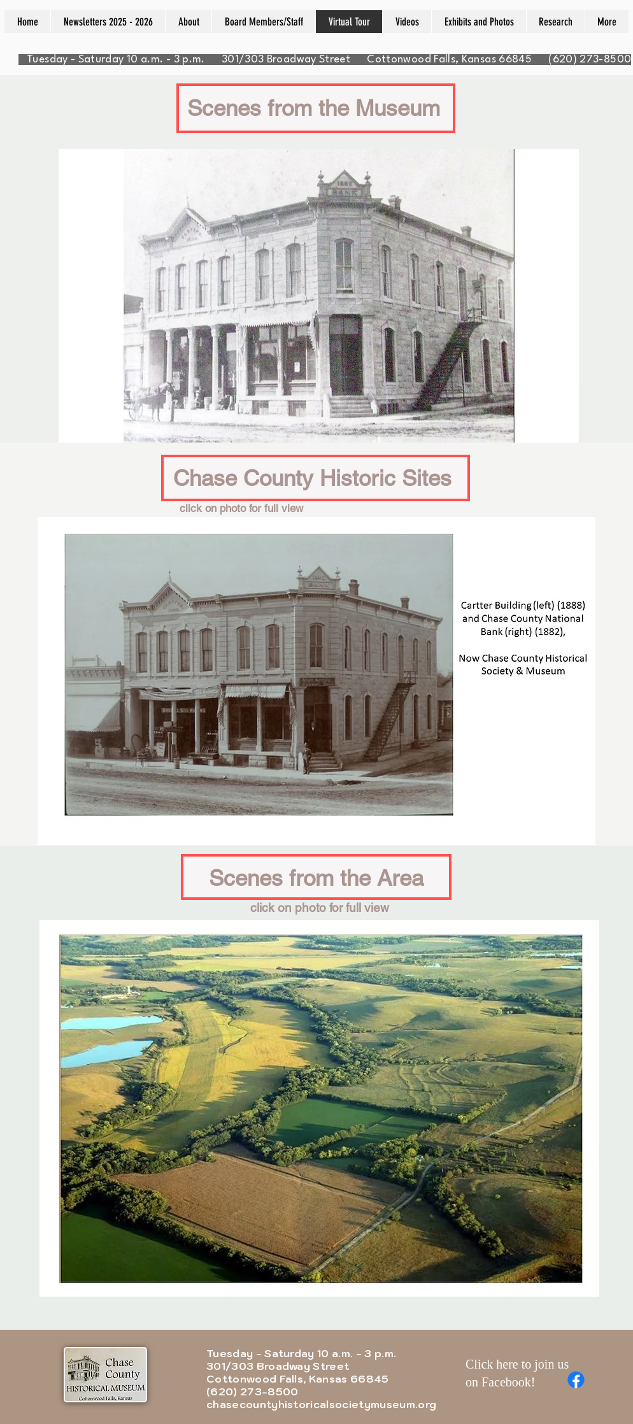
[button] (316, 681)
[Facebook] (576, 1380)
